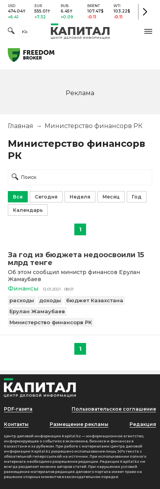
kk (25, 31)
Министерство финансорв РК (50, 322)
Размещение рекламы (79, 424)
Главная (20, 126)
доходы (50, 300)
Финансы (23, 288)
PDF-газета (18, 409)
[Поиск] (11, 31)
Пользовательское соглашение (114, 409)
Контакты (16, 424)
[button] (148, 31)
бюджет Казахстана (94, 300)
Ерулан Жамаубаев (37, 311)
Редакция (142, 424)
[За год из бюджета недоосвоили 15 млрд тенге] (80, 259)
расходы (21, 300)
